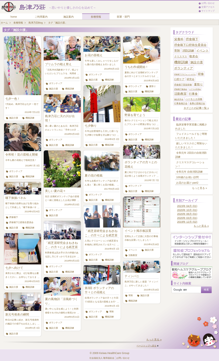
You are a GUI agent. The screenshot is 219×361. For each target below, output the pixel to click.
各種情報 (96, 16)
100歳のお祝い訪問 (187, 177)
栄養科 (179, 39)
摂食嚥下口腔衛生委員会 (21, 222)
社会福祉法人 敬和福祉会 (101, 358)
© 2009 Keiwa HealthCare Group (109, 353)
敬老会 (193, 56)
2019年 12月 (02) (187, 221)
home (13, 16)
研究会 (190, 79)
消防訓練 (188, 50)
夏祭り (152, 86)
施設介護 (13, 118)
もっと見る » (153, 339)
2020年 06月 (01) (187, 213)
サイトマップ (208, 11)
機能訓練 (30, 118)
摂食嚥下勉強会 (180, 89)
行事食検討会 (180, 103)
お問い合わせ (208, 3)
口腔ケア (179, 79)
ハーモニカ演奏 (194, 99)
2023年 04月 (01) (187, 206)
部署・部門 (123, 16)
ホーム (4, 22)
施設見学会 (178, 99)
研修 (201, 73)
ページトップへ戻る (147, 346)
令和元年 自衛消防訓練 (189, 171)
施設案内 (68, 16)
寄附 (111, 312)
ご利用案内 (41, 16)
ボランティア (15, 171)
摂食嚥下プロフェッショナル (185, 74)
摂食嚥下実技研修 (183, 85)
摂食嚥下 (13, 217)
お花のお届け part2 (187, 182)
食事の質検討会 (197, 103)
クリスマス (180, 56)
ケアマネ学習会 (195, 89)
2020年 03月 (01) (187, 217)
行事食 (193, 93)
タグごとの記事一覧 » (196, 108)
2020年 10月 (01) (187, 210)
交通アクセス (208, 7)
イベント (132, 250)
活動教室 (132, 255)
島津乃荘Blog (35, 22)
